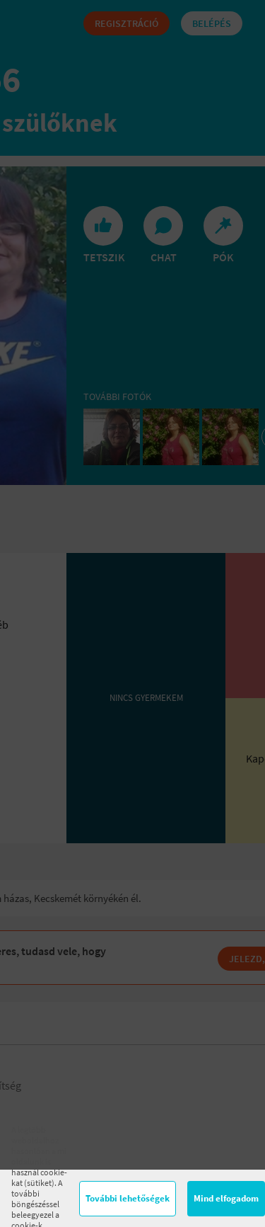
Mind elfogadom (226, 1198)
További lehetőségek (128, 1198)
